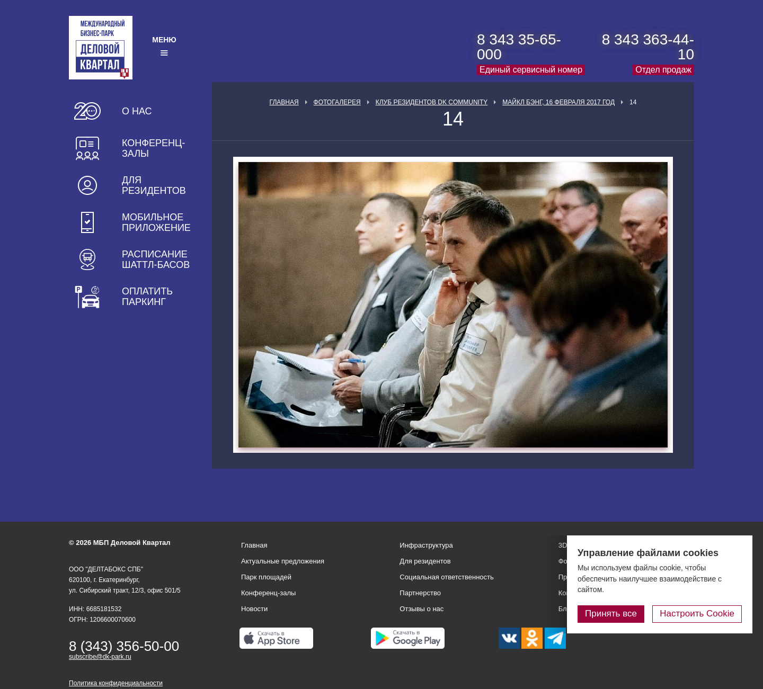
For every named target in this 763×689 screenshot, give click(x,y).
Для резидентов (154, 185)
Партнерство (420, 593)
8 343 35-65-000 (519, 46)
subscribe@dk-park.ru (100, 656)
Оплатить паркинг (147, 296)
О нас (137, 111)
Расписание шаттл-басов (156, 259)
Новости (254, 609)
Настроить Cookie (697, 614)
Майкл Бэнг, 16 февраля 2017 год (558, 102)
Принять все (611, 614)
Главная (284, 102)
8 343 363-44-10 (648, 46)
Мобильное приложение (156, 222)
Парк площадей (266, 577)
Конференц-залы (153, 148)
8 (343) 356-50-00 (124, 646)
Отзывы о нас (421, 609)
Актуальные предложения (282, 561)
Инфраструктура (426, 545)
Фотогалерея (337, 102)
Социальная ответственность (447, 577)
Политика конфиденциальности (116, 683)
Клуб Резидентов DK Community (432, 102)
